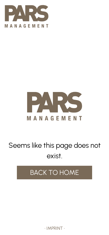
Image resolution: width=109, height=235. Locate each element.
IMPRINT (54, 228)
